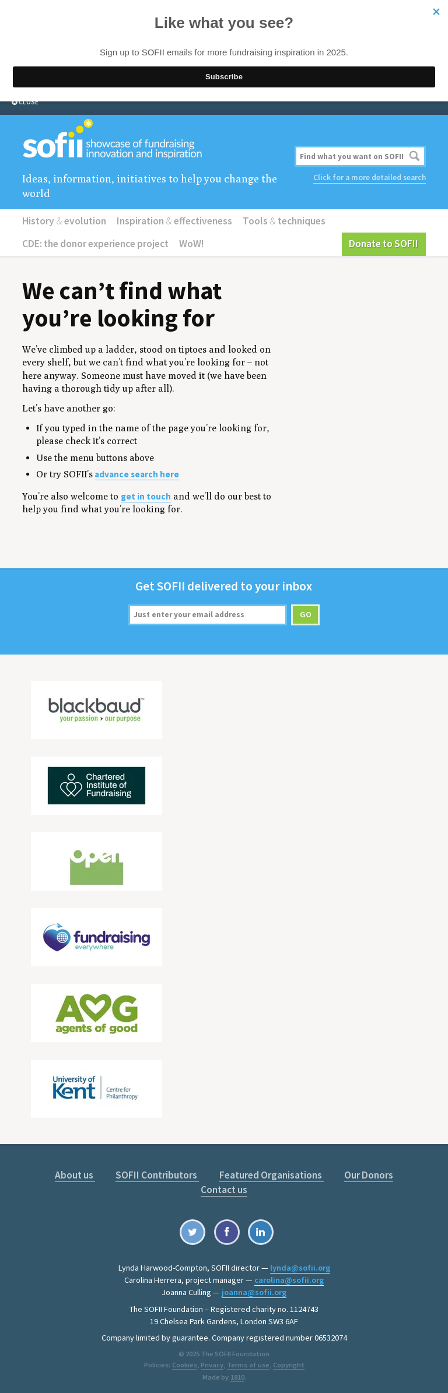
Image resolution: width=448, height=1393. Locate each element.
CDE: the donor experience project (95, 242)
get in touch (146, 494)
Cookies (185, 1361)
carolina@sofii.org (289, 1276)
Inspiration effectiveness (173, 219)
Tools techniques (280, 219)
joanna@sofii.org (254, 1288)
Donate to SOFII (385, 242)
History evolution (63, 219)
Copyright (287, 1361)
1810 (237, 1373)
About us (53, 1172)
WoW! (190, 242)
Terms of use (247, 1361)
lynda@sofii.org (300, 1264)
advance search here (136, 472)
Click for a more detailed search (370, 177)
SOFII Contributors (134, 1172)
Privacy (212, 1361)
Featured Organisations (247, 1172)
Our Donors (345, 1172)
